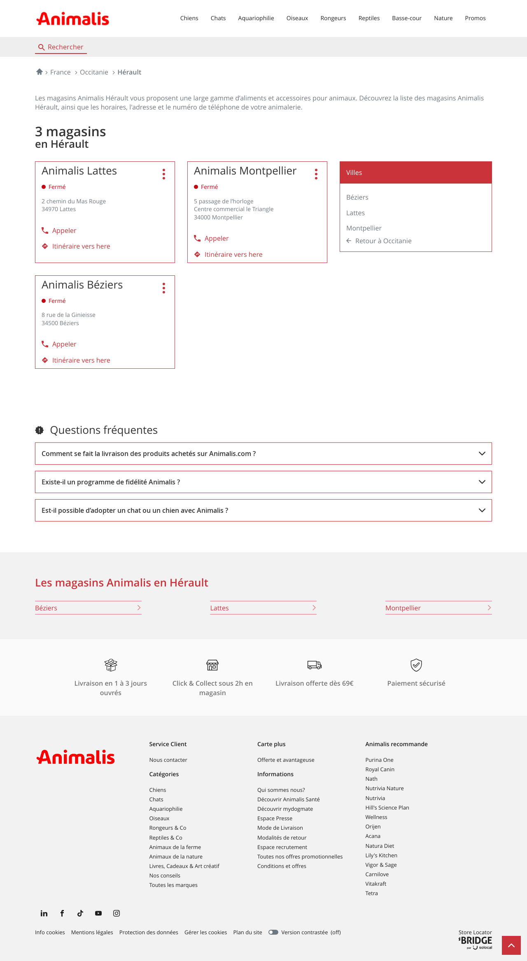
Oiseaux (297, 18)
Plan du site (247, 932)
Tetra (372, 893)
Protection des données (148, 932)
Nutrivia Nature (385, 788)
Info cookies (50, 932)
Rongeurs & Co (168, 828)
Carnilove (377, 874)
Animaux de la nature (176, 856)
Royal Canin (380, 769)
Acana (373, 836)
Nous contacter (168, 760)
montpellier (438, 607)
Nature (443, 18)
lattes (263, 607)
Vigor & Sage (381, 865)
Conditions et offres (281, 866)
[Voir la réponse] (263, 453)
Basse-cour (407, 18)
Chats (218, 18)
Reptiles (369, 18)
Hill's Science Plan (388, 807)
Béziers (357, 197)
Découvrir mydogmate (285, 809)
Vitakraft (376, 884)
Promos (475, 18)
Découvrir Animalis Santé (288, 799)
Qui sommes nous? (281, 790)
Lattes (355, 212)
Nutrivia (375, 798)
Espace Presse (274, 818)
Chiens (189, 18)
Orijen (373, 826)
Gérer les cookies (205, 932)
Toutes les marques (173, 885)
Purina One (380, 760)
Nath (372, 779)
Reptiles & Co (165, 837)
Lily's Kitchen (382, 855)
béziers (88, 607)
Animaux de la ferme (175, 847)
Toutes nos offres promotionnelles (300, 856)
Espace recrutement (282, 847)
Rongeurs (333, 18)
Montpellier (364, 228)
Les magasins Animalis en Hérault (121, 582)
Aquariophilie (256, 18)
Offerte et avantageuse (286, 760)
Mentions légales (92, 932)
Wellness (376, 817)
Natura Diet (380, 846)
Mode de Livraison (280, 828)
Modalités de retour (282, 837)
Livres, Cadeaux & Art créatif (184, 866)
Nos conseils (165, 875)
